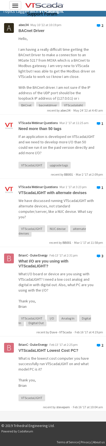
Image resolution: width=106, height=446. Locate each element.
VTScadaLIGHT (31, 165)
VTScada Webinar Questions (38, 123)
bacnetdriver (48, 105)
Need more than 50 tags (39, 128)
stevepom (63, 407)
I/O (52, 318)
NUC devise (58, 229)
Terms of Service (68, 442)
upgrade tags (59, 165)
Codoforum (25, 431)
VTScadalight (73, 105)
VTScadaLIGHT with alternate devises (52, 193)
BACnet (26, 105)
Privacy (86, 442)
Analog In (67, 318)
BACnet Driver (31, 31)
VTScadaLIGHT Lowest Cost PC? (48, 350)
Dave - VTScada (61, 332)
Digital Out (36, 323)
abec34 (23, 25)
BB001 (68, 174)
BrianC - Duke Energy (33, 255)
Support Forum (42, 14)
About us (99, 442)
